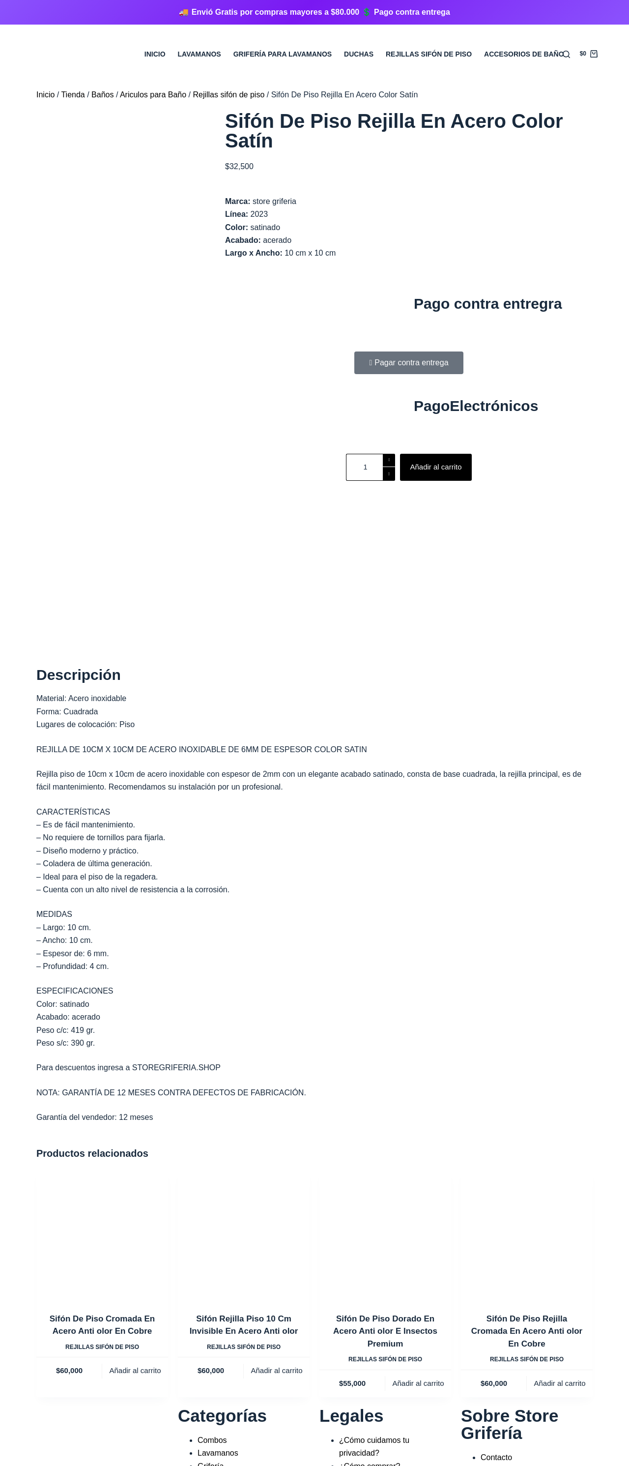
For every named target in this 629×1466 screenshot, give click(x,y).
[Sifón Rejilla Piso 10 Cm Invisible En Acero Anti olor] (244, 1067)
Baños (102, 94)
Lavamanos (199, 54)
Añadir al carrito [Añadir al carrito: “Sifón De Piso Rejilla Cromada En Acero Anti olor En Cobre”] (559, 1215)
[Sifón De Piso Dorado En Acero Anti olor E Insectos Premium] (385, 1067)
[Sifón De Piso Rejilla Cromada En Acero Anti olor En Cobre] (527, 1067)
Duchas (358, 54)
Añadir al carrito (435, 467)
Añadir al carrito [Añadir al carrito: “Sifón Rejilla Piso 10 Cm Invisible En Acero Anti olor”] (276, 1203)
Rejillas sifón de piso (228, 94)
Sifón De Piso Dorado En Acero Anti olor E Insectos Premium (385, 1163)
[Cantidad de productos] (370, 467)
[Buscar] (566, 54)
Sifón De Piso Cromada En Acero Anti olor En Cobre (102, 1157)
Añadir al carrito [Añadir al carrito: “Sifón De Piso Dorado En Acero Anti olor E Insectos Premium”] (418, 1215)
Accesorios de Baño (524, 54)
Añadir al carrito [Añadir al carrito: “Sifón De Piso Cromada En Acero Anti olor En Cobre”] (135, 1203)
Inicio (155, 54)
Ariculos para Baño (153, 94)
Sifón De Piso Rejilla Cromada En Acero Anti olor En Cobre (526, 1163)
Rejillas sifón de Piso (429, 54)
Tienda (73, 94)
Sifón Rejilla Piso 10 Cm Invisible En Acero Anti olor (244, 1157)
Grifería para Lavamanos (282, 54)
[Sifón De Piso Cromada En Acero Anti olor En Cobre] (102, 1067)
